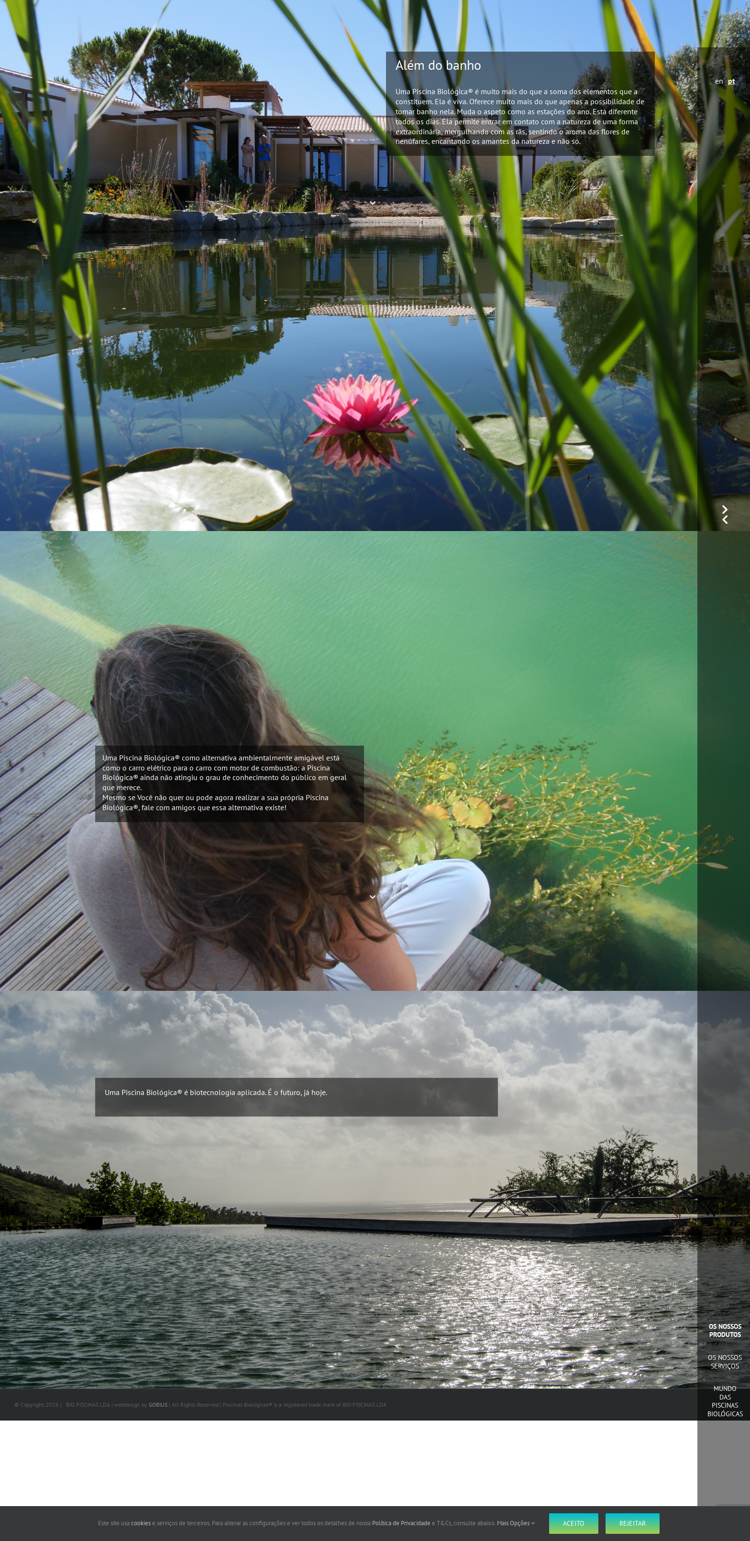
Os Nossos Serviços (725, 1361)
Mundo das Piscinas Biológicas (725, 1401)
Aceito (574, 1523)
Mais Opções (516, 1523)
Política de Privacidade (401, 1523)
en (719, 81)
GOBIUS (158, 1404)
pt (731, 81)
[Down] (375, 203)
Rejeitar (632, 1523)
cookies (141, 1523)
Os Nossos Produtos (725, 1330)
